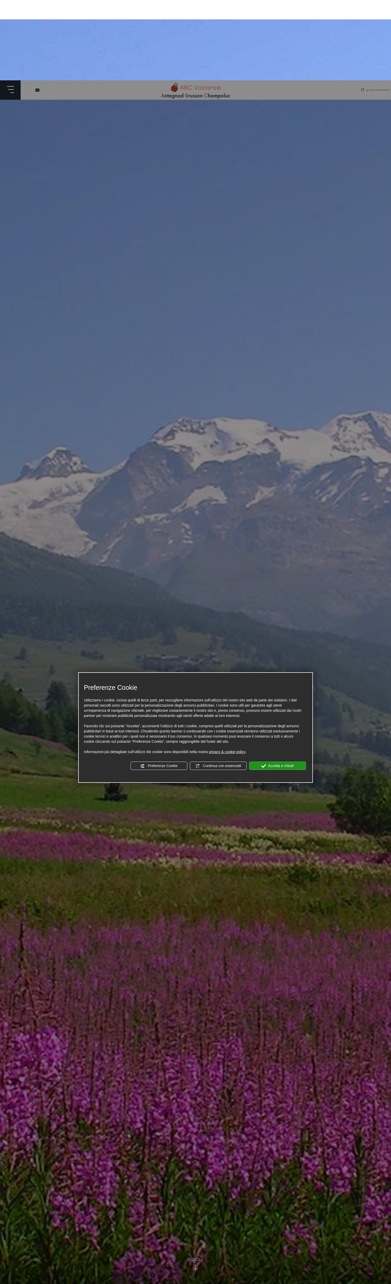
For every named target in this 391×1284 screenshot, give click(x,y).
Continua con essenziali (218, 685)
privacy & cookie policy (227, 671)
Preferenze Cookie (159, 685)
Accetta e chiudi (277, 685)
